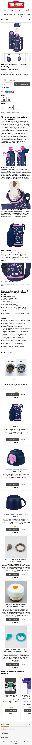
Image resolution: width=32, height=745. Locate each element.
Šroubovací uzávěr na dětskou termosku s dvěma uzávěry (16, 605)
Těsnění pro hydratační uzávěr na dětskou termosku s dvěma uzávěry (16, 650)
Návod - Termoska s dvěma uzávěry (13, 346)
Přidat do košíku (22, 84)
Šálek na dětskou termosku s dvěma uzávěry (16, 515)
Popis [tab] (3, 113)
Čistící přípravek (16, 380)
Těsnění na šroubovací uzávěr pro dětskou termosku (16, 560)
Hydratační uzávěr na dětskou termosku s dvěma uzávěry (16, 470)
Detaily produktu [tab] (13, 113)
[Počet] (7, 84)
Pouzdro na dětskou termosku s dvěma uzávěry (16, 425)
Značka (11, 69)
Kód (2, 69)
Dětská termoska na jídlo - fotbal (11, 696)
